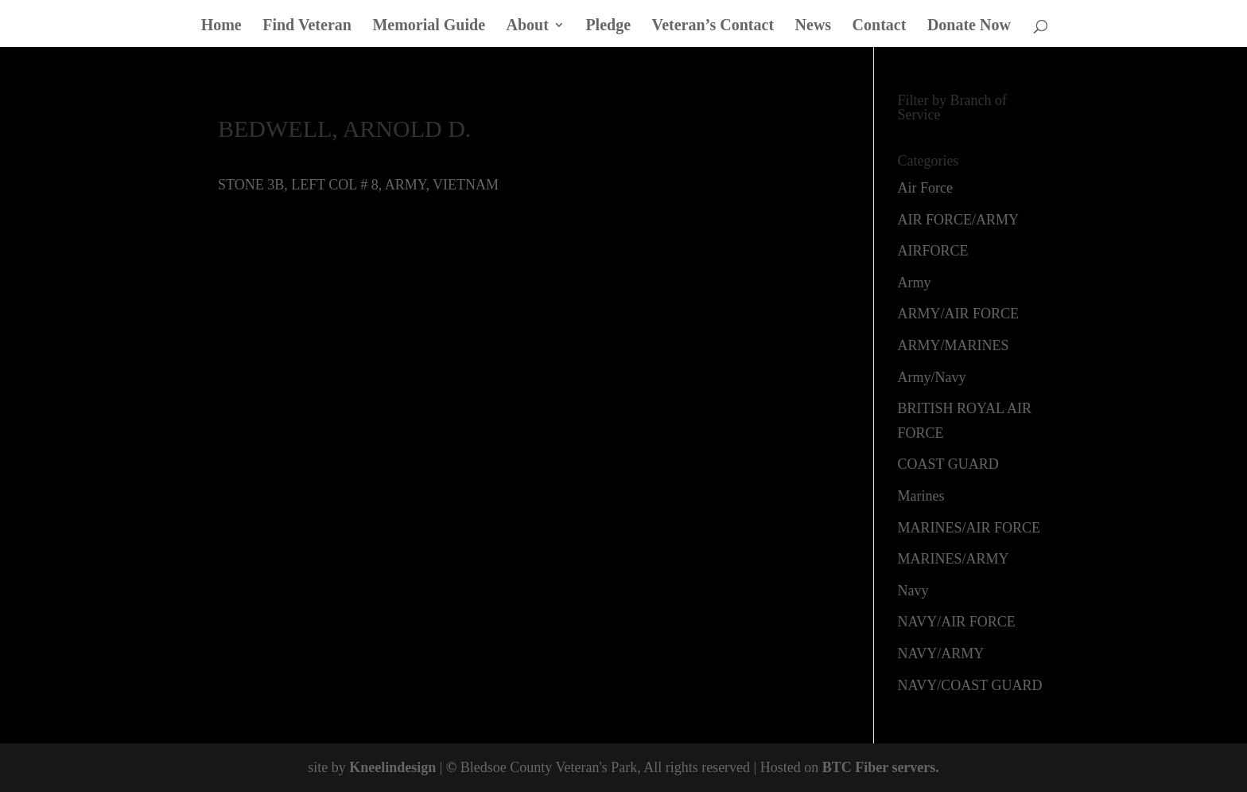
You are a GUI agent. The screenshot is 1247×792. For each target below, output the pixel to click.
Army (914, 283)
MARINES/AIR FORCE (969, 528)
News (813, 26)
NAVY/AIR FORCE (957, 622)
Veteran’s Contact (713, 26)
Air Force (925, 188)
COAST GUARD (948, 464)
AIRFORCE (933, 251)
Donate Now (969, 26)
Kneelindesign (392, 767)
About (528, 26)
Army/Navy (932, 377)
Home (221, 26)
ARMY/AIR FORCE (959, 314)
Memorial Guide (428, 26)
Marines (921, 496)
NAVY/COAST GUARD (970, 685)
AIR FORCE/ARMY (959, 220)
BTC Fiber (855, 767)
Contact (880, 26)
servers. (913, 767)
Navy (913, 591)
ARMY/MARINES (953, 345)
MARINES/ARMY (953, 559)
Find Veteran (307, 26)
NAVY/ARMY (941, 653)
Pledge (608, 26)
